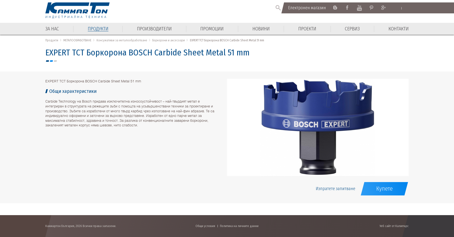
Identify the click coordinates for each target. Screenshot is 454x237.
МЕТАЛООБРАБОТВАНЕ (77, 40)
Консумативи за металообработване (122, 40)
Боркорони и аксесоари (168, 40)
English (397, 8)
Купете (384, 188)
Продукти (51, 40)
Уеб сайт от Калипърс (394, 226)
